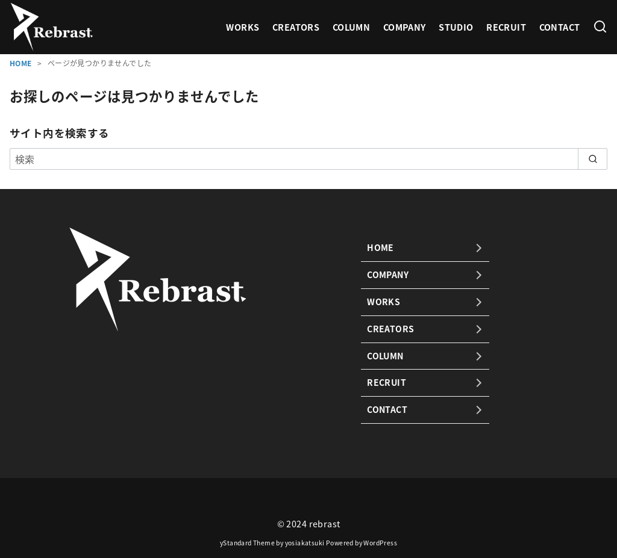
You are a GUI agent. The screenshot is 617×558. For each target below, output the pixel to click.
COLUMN (351, 27)
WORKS (242, 27)
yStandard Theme (247, 542)
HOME (22, 63)
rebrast (324, 523)
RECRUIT (506, 27)
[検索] (600, 27)
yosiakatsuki (305, 542)
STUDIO (456, 27)
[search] (592, 159)
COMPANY (404, 27)
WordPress (380, 542)
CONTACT (559, 27)
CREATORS (295, 27)
